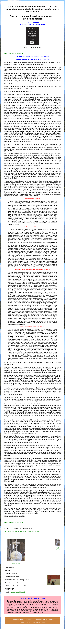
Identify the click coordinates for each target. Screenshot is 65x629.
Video (43, 622)
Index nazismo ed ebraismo (13, 53)
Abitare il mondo (30, 619)
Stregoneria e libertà (18, 619)
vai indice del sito (15, 563)
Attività (28, 622)
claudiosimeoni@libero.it (17, 592)
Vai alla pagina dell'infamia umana (57, 549)
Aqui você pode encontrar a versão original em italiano (21, 531)
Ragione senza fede (41, 619)
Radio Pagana (36, 622)
